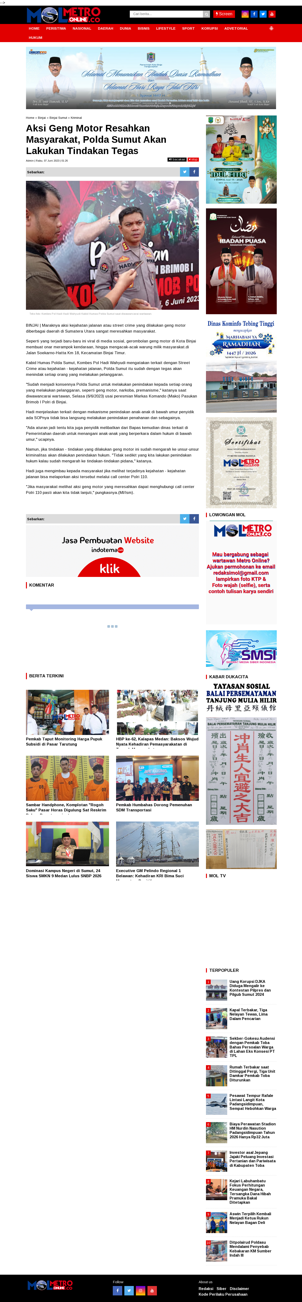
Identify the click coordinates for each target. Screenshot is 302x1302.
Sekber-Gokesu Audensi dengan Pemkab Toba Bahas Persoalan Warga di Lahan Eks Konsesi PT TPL (252, 1047)
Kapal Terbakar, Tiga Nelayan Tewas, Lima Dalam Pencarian (249, 1014)
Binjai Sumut (58, 117)
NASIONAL (82, 28)
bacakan (177, 159)
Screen (224, 14)
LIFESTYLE (166, 28)
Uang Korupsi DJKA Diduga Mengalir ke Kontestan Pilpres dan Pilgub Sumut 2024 (250, 988)
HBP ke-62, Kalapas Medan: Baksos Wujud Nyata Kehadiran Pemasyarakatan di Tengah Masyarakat (157, 744)
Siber (221, 1289)
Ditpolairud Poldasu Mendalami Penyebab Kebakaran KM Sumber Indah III (251, 1248)
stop (193, 159)
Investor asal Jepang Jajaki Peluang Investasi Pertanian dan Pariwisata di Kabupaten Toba (253, 1159)
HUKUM (35, 38)
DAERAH (105, 28)
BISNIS (144, 28)
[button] (271, 26)
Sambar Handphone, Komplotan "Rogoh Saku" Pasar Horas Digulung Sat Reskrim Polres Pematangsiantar (66, 810)
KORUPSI (209, 28)
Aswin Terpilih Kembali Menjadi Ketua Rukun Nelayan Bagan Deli (250, 1218)
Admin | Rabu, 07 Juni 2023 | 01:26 (47, 160)
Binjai (42, 117)
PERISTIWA (56, 28)
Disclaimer (239, 1289)
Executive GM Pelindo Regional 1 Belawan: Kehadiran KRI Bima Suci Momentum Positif (150, 876)
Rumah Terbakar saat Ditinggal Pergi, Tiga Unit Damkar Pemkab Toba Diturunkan (252, 1073)
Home (30, 117)
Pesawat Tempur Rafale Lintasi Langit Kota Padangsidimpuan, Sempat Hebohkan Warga (253, 1102)
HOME (34, 28)
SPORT (188, 28)
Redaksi (206, 1289)
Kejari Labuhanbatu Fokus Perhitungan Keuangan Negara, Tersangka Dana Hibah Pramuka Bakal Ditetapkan (250, 1191)
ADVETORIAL (236, 28)
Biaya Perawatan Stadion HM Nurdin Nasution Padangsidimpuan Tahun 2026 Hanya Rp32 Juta (253, 1130)
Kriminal (76, 117)
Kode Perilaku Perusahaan (223, 1294)
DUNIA (125, 28)
